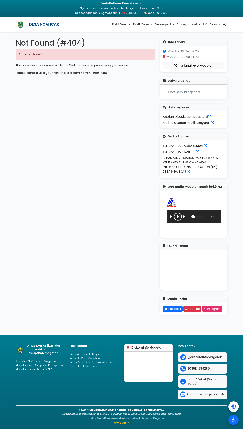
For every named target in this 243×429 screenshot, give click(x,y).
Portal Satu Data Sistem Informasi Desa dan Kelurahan (92, 364)
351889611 (132, 13)
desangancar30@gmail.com (98, 13)
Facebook (173, 309)
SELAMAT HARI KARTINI (179, 152)
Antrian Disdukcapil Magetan (187, 116)
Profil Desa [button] (141, 24)
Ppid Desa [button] (119, 24)
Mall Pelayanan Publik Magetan (188, 123)
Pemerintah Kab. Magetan (87, 354)
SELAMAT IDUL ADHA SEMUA (183, 146)
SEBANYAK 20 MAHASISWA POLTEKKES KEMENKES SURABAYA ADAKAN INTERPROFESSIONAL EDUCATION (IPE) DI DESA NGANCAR (192, 165)
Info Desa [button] (210, 24)
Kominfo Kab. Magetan (85, 358)
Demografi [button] (163, 24)
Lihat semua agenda (184, 92)
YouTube (192, 309)
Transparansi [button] (187, 24)
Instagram (212, 309)
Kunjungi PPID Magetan (193, 65)
